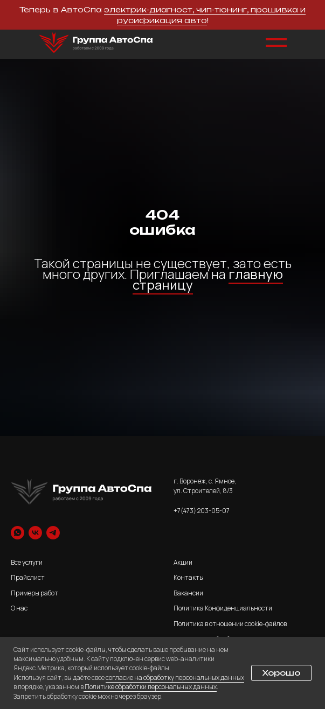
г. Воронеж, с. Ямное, (205, 481)
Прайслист (28, 577)
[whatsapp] (17, 532)
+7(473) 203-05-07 (202, 510)
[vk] (35, 532)
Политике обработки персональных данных (150, 686)
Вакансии (188, 593)
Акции (183, 562)
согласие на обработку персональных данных (175, 677)
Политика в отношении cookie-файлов (230, 623)
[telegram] (53, 532)
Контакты (189, 577)
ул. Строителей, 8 (200, 490)
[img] (96, 42)
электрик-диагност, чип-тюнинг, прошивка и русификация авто (205, 15)
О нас (19, 608)
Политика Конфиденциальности (223, 608)
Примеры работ (34, 593)
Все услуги (27, 562)
